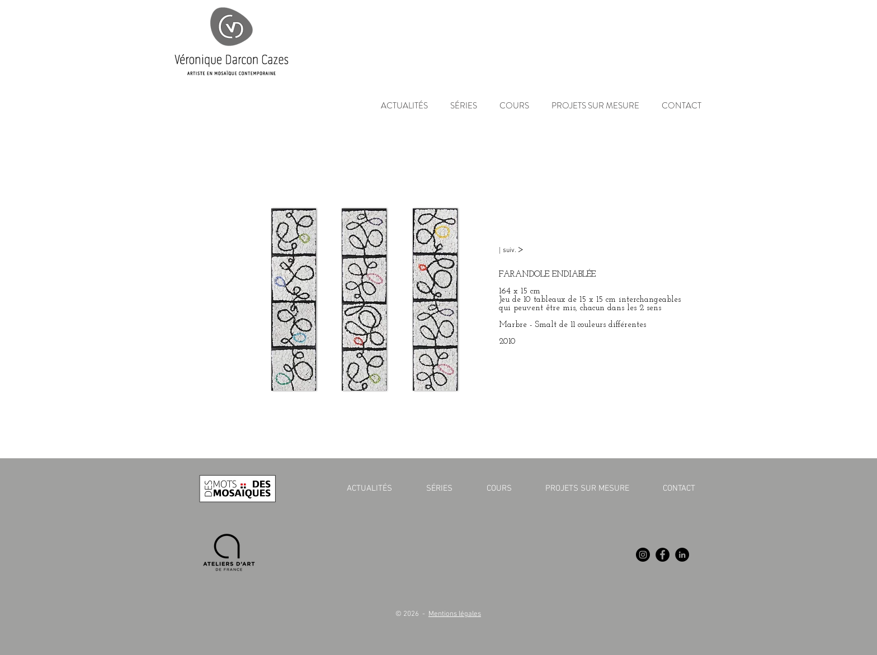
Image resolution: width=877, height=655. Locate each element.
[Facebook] (662, 555)
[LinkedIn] (682, 555)
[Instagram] (643, 555)
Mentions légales (454, 614)
